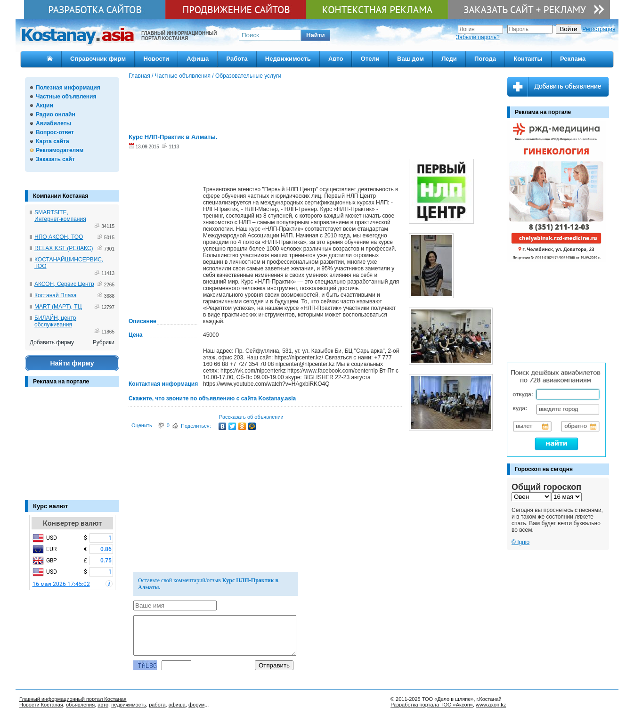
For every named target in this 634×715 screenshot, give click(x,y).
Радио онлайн (55, 114)
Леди (449, 58)
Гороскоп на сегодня (544, 469)
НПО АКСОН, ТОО (58, 237)
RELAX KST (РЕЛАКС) (63, 248)
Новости (157, 58)
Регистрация (598, 29)
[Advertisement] (72, 448)
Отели (370, 58)
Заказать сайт (55, 159)
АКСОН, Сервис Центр (64, 284)
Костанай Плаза (55, 295)
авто (103, 704)
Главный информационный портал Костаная (73, 699)
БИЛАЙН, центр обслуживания (55, 321)
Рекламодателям (59, 150)
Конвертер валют (72, 523)
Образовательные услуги (248, 76)
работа (157, 704)
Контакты (527, 58)
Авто (335, 58)
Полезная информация (68, 87)
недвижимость (128, 704)
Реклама (572, 58)
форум (196, 704)
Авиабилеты (53, 123)
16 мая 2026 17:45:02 (61, 584)
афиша (177, 704)
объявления (80, 704)
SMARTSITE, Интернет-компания (60, 215)
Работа (237, 58)
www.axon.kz (491, 704)
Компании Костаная (60, 196)
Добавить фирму (52, 342)
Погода (485, 58)
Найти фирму (72, 363)
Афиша (198, 58)
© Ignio (520, 542)
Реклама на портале (61, 381)
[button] (315, 35)
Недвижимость (288, 58)
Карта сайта (52, 141)
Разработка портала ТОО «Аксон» (431, 704)
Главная (139, 76)
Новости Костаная (41, 704)
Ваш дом (410, 58)
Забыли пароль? (478, 37)
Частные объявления (66, 96)
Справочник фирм (98, 58)
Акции (44, 105)
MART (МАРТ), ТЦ (58, 306)
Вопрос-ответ (55, 132)
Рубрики (103, 342)
